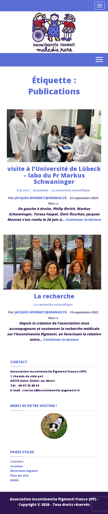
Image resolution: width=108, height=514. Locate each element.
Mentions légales (24, 471)
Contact (16, 461)
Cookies (16, 466)
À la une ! (23, 190)
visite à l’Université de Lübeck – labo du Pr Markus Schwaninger (54, 175)
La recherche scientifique (70, 190)
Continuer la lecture (83, 219)
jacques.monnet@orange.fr (41, 198)
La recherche (54, 296)
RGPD (14, 480)
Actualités (40, 190)
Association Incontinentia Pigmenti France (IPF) (53, 499)
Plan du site (19, 475)
